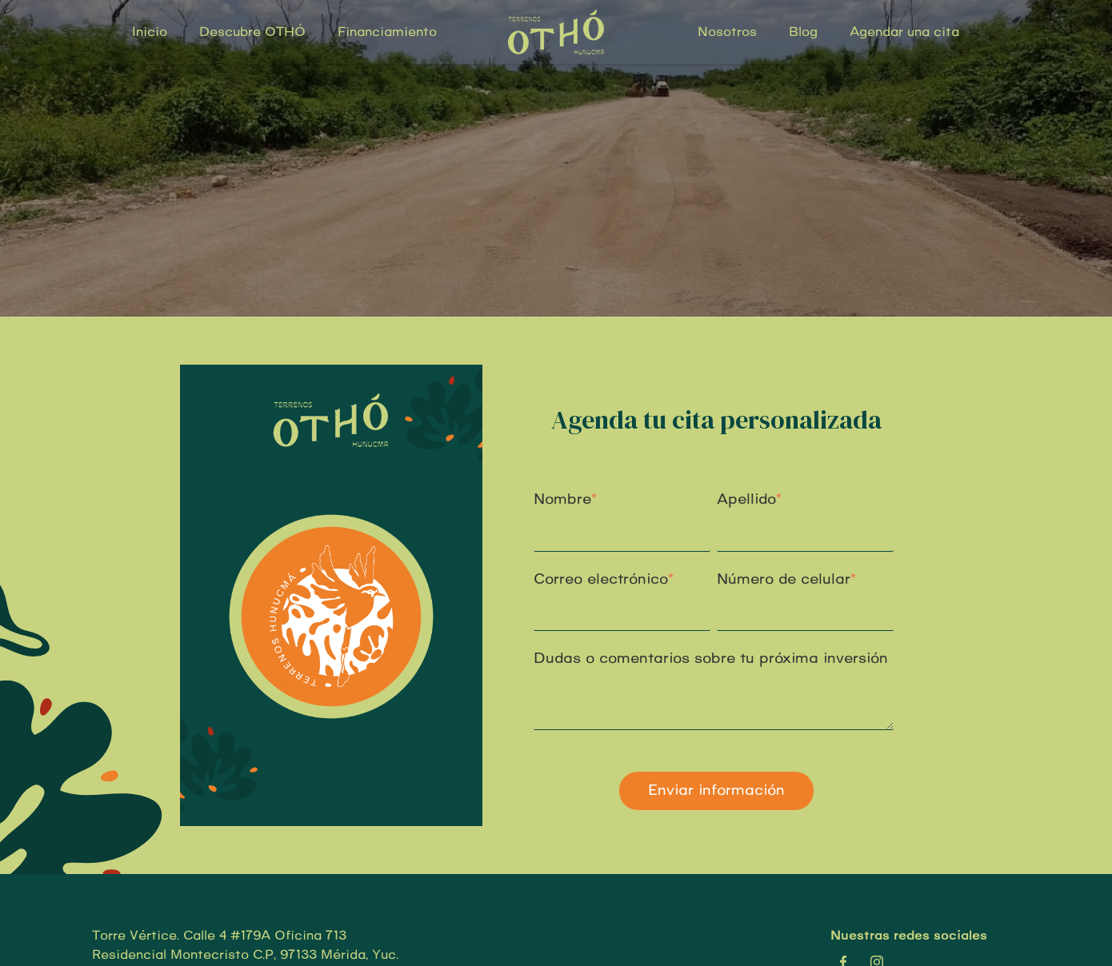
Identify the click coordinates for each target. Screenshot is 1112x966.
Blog (803, 32)
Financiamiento (387, 32)
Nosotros (727, 32)
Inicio (149, 32)
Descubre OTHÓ (252, 32)
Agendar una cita (904, 32)
